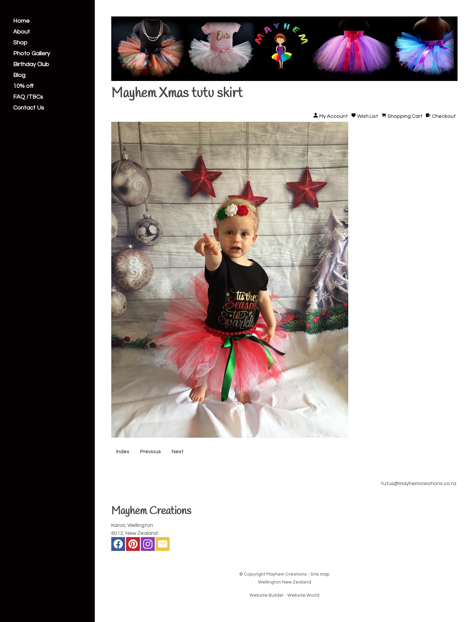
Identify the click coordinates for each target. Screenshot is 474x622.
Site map (319, 574)
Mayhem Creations (286, 574)
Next (178, 451)
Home (21, 21)
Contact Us (28, 108)
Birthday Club (31, 64)
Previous (150, 451)
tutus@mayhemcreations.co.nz (419, 483)
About (21, 32)
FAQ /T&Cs (28, 97)
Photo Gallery (31, 54)
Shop (20, 43)
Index (122, 451)
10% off (23, 86)
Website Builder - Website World (284, 595)
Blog (19, 75)
